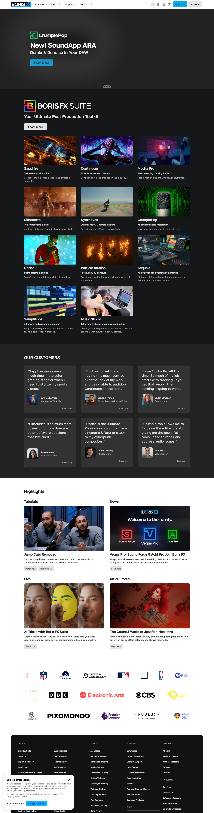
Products (39, 4)
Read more (116, 569)
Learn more (116, 646)
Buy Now (195, 4)
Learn (54, 4)
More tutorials (45, 569)
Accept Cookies (36, 803)
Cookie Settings (15, 803)
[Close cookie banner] (69, 779)
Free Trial (180, 4)
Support (68, 4)
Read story (67, 408)
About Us (85, 4)
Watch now (30, 569)
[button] (104, 86)
